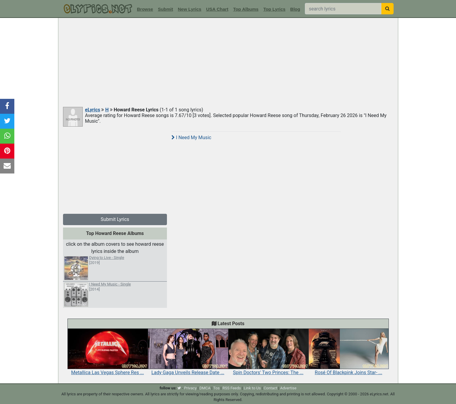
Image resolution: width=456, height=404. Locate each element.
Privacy (190, 388)
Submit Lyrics (115, 219)
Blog (295, 9)
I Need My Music (191, 137)
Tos (216, 388)
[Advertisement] (228, 63)
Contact (270, 388)
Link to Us (252, 388)
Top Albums (246, 9)
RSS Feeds (231, 388)
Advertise (288, 388)
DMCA (205, 388)
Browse (145, 9)
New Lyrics (190, 9)
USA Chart (217, 9)
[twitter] (179, 388)
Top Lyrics (274, 9)
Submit (165, 9)
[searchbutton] (387, 8)
